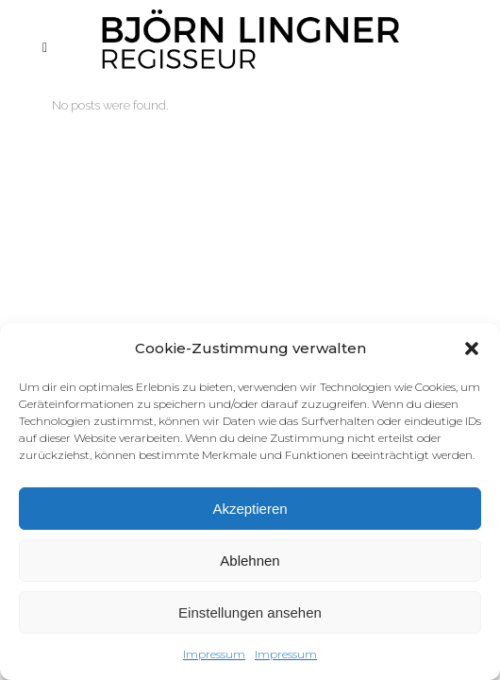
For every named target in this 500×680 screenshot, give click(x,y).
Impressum (214, 654)
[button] (471, 348)
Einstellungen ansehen (250, 612)
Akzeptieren (249, 509)
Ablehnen (249, 560)
